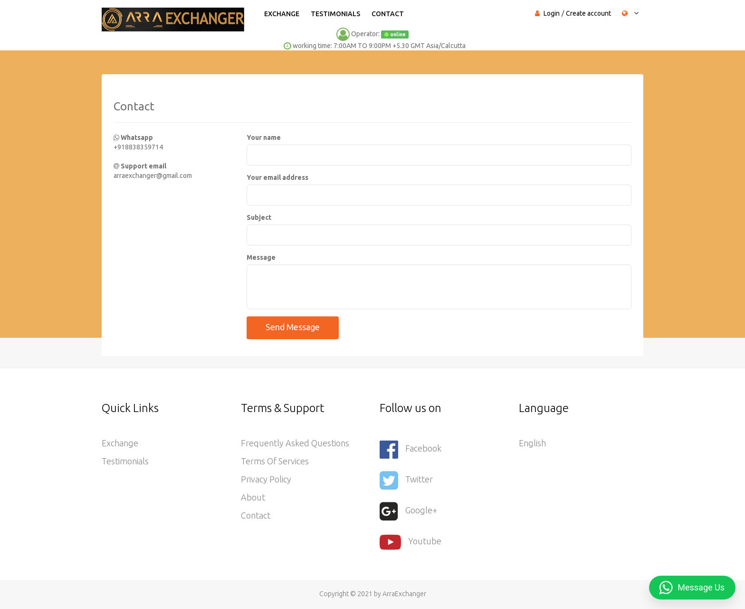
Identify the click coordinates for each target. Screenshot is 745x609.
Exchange (281, 14)
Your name (264, 137)
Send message (293, 327)
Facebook (410, 449)
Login (552, 13)
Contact (388, 14)
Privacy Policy (266, 479)
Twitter (406, 480)
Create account (588, 13)
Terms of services (275, 461)
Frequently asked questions (295, 443)
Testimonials (335, 14)
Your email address (277, 177)
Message (261, 257)
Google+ (408, 511)
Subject (259, 217)
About (253, 497)
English (532, 443)
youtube (410, 542)
